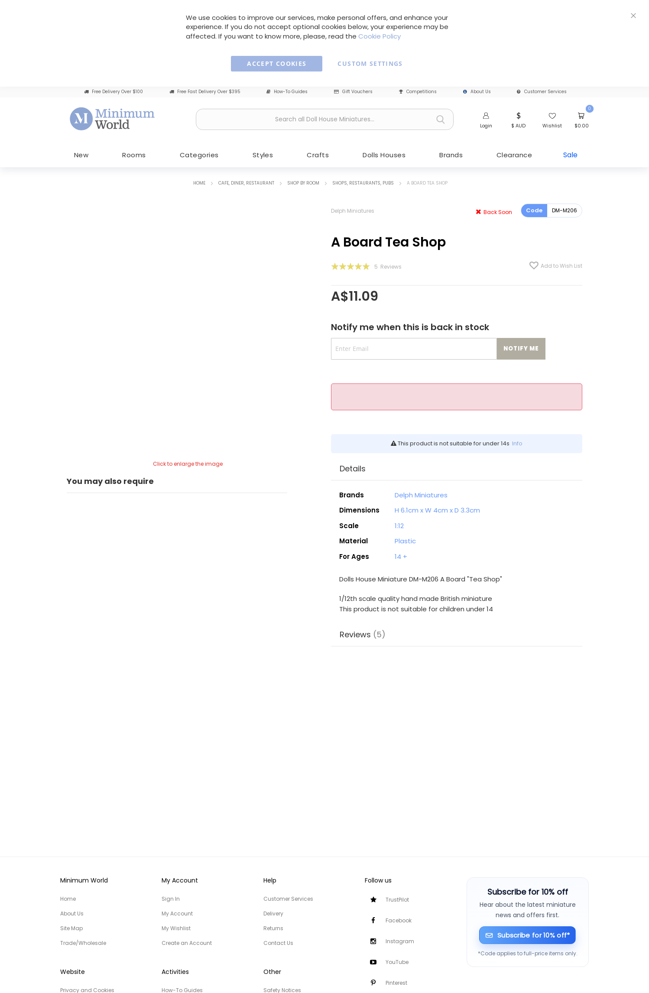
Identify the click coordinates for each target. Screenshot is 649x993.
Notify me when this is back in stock (410, 327)
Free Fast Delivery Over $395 (204, 92)
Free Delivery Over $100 (113, 92)
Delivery (273, 913)
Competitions (418, 92)
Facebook (399, 920)
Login (486, 125)
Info (517, 442)
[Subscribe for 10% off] (527, 935)
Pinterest (396, 983)
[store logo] (112, 118)
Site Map (71, 928)
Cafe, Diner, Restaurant (246, 182)
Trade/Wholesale (83, 943)
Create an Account (187, 943)
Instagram (400, 941)
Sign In (171, 898)
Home (199, 182)
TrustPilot (397, 899)
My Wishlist (176, 928)
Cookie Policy (379, 36)
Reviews (363, 632)
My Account (177, 913)
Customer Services (542, 92)
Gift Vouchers (353, 92)
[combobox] (325, 119)
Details (353, 467)
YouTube (397, 962)
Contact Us (278, 943)
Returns (273, 928)
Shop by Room (303, 182)
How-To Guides (287, 92)
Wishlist (552, 125)
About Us (477, 92)
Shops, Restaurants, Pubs (363, 182)
